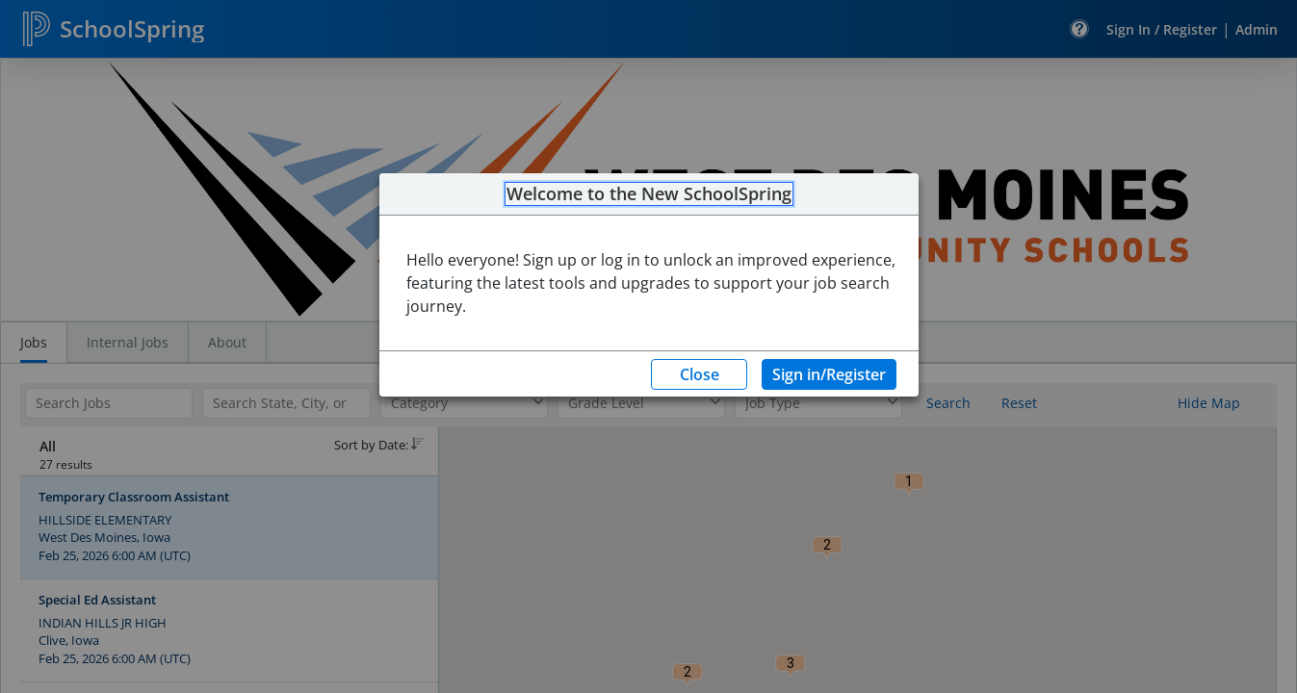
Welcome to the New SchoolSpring (648, 194)
